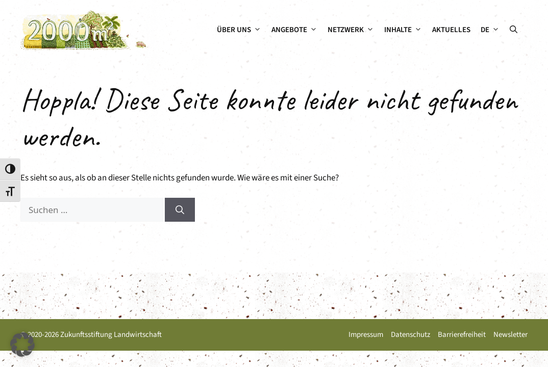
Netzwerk (353, 30)
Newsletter (510, 334)
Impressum (365, 334)
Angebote (296, 30)
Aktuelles (451, 29)
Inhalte (405, 30)
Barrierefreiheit (462, 334)
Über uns (241, 30)
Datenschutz (410, 334)
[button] (513, 30)
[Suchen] (180, 210)
